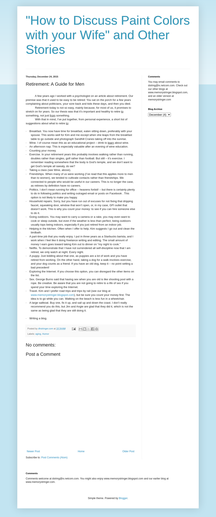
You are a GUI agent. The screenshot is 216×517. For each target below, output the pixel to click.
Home (81, 451)
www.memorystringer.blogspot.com (52, 294)
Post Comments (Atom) (54, 457)
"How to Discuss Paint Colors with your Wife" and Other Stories (108, 35)
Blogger (123, 498)
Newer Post (33, 451)
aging (38, 334)
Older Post (128, 451)
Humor (45, 334)
